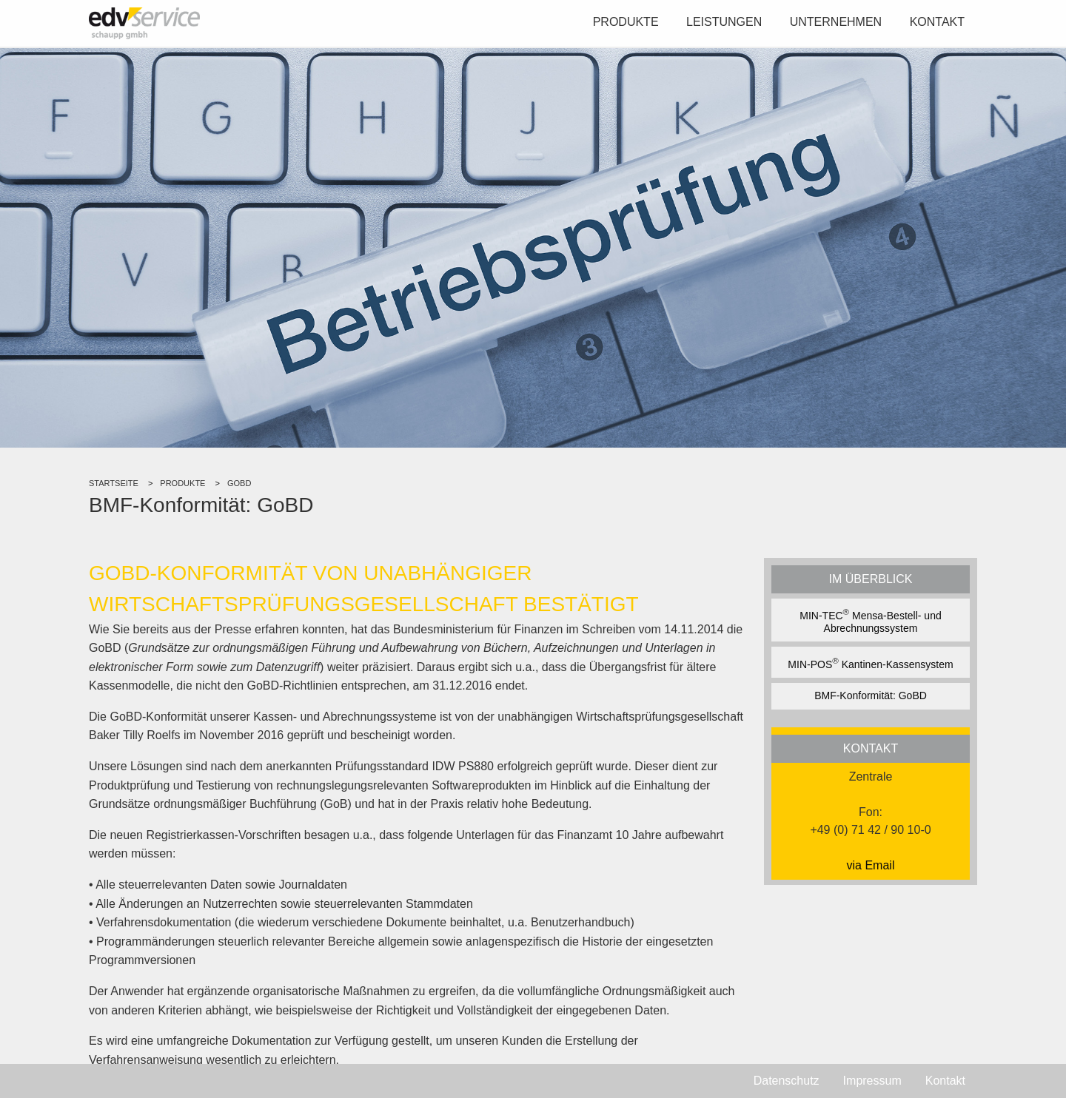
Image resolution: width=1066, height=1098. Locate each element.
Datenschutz (786, 1080)
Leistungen (724, 22)
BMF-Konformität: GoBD (870, 695)
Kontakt (937, 22)
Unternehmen (836, 22)
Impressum (872, 1080)
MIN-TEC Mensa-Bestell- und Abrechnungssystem (870, 620)
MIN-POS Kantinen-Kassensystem (870, 663)
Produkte (626, 22)
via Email (871, 865)
